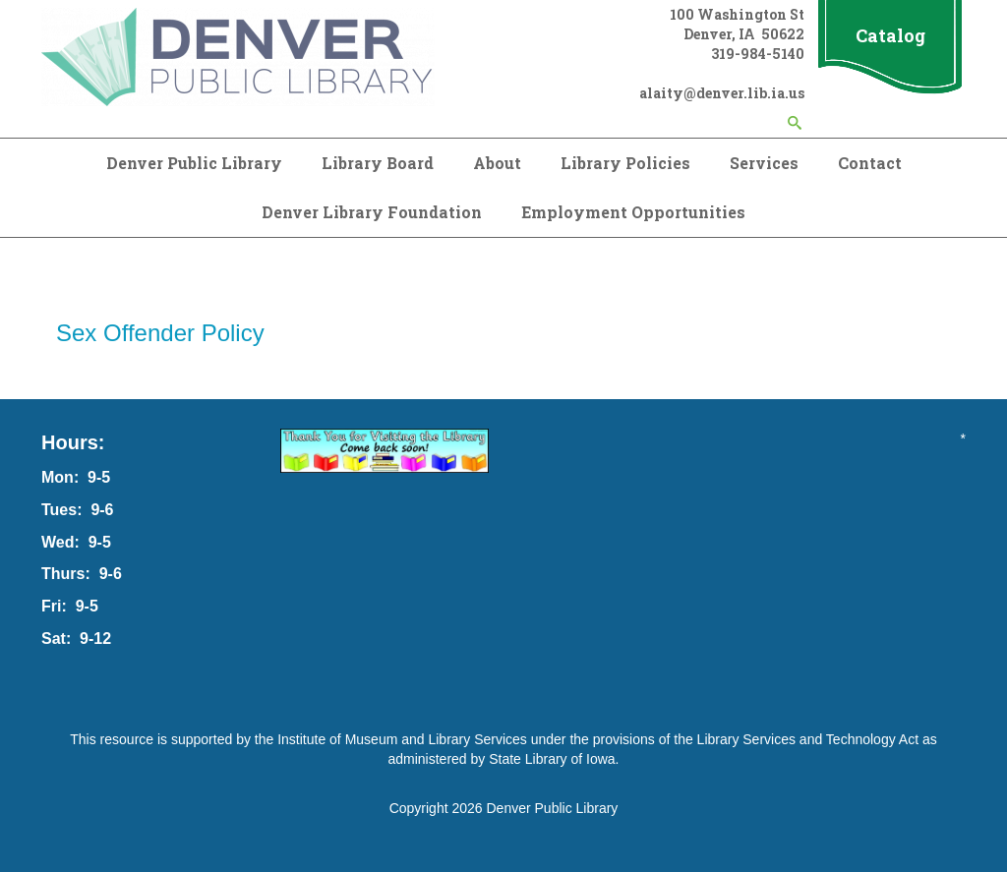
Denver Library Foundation (372, 212)
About (497, 162)
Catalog (890, 35)
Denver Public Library (194, 162)
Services (764, 162)
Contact (870, 162)
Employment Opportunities (633, 212)
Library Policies (625, 162)
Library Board (378, 162)
